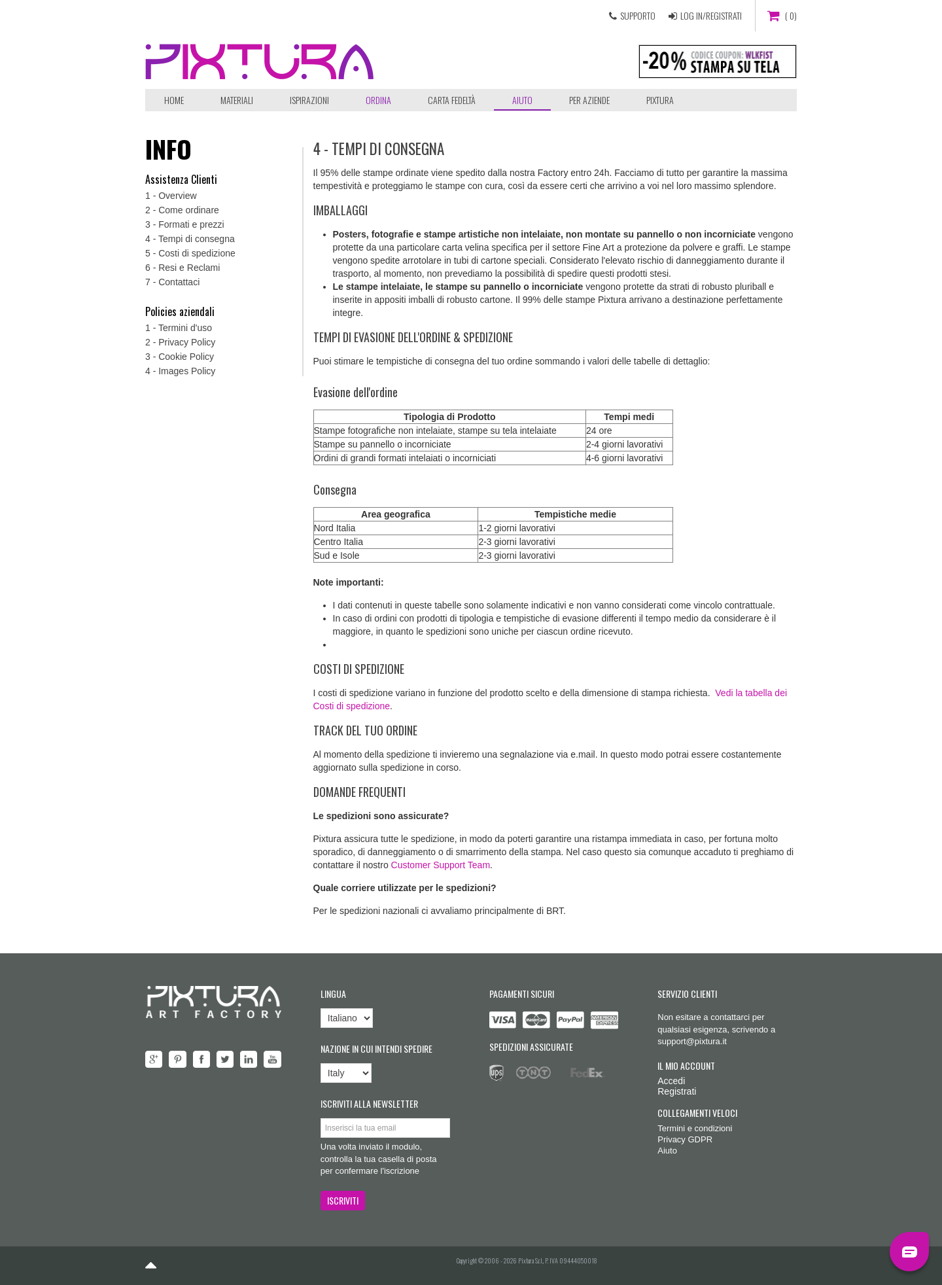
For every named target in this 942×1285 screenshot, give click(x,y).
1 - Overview (171, 195)
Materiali (236, 100)
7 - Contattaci (172, 282)
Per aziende (589, 100)
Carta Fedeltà (452, 100)
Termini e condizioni (694, 1128)
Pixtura (660, 100)
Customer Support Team (440, 865)
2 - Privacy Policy (180, 342)
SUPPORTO (637, 15)
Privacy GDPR (684, 1139)
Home (174, 100)
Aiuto (522, 100)
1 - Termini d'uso (178, 328)
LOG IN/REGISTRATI (711, 15)
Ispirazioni (309, 100)
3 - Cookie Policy (179, 356)
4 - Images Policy (180, 371)
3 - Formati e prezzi (184, 224)
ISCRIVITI (342, 1200)
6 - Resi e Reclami (182, 267)
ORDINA (378, 100)
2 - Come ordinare (182, 210)
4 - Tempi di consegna (190, 239)
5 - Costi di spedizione (190, 253)
